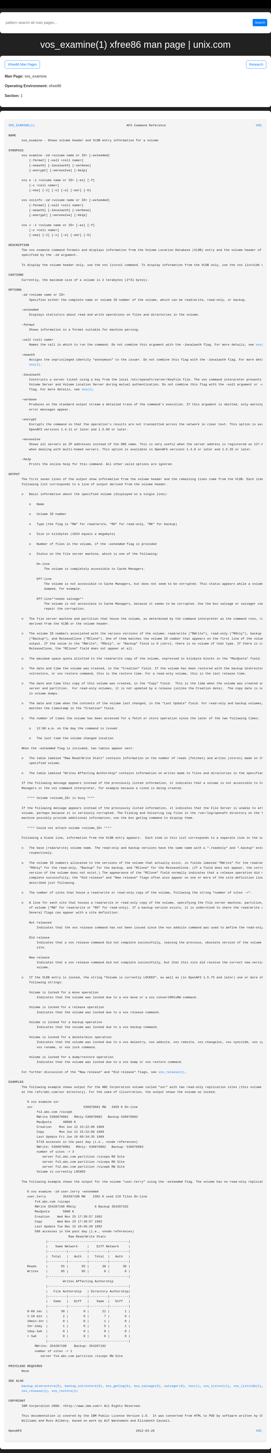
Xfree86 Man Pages (22, 64)
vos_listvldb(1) (247, 1386)
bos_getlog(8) (118, 1386)
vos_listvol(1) (216, 1386)
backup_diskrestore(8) (41, 1386)
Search (260, 22)
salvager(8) (174, 1386)
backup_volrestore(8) (83, 1386)
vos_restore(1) (65, 1391)
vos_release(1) (171, 1072)
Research (256, 64)
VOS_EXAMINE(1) (21, 125)
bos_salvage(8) (147, 1386)
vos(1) (261, 344)
